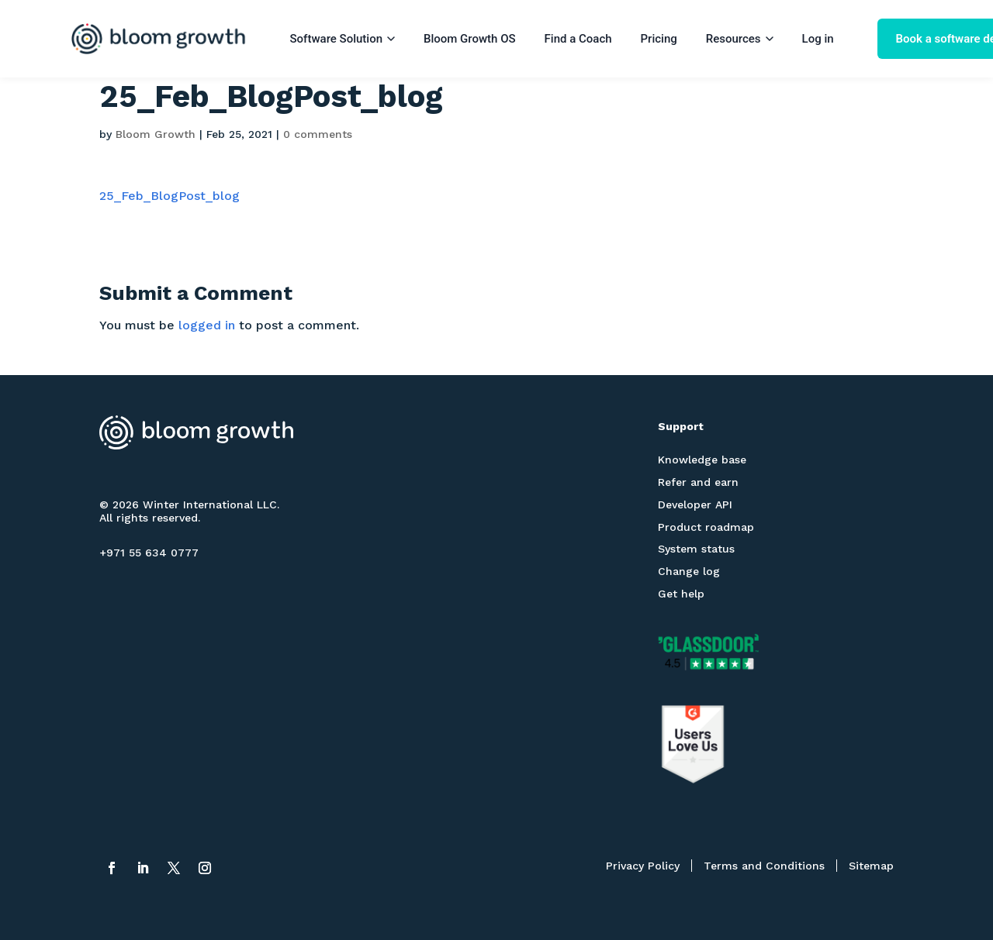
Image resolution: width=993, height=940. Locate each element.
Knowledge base (702, 459)
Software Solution (342, 39)
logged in (206, 325)
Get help (681, 593)
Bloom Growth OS (470, 39)
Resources (739, 39)
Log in (818, 39)
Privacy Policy (643, 865)
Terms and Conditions (764, 865)
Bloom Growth (155, 134)
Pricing (659, 39)
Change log (689, 571)
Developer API (695, 504)
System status (696, 548)
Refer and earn (698, 482)
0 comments (317, 134)
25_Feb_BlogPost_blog (169, 195)
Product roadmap (706, 527)
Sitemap (871, 865)
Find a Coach (578, 39)
